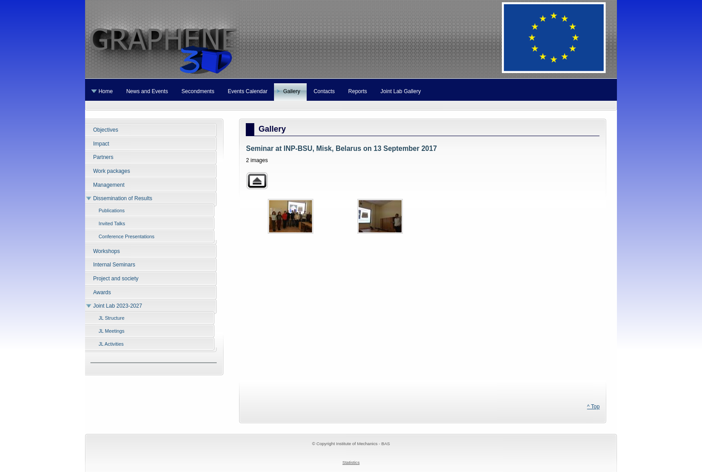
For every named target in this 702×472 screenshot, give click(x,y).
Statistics (351, 462)
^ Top (593, 406)
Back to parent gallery (257, 180)
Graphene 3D (351, 39)
